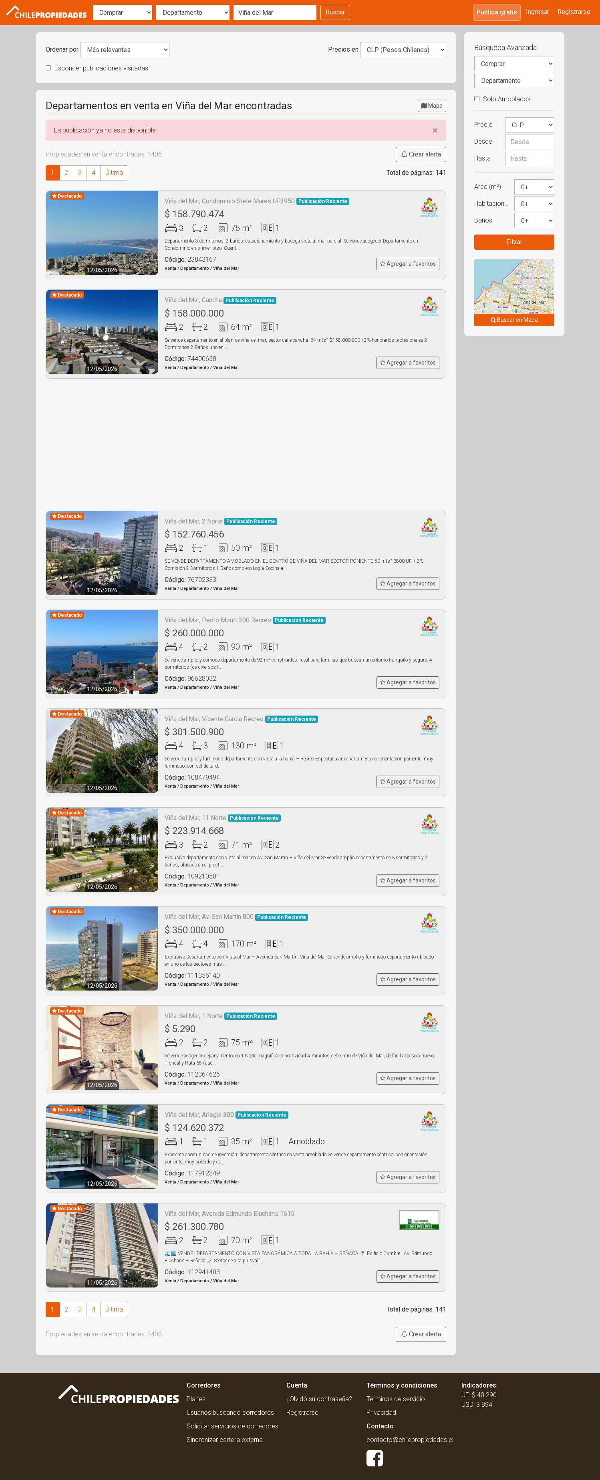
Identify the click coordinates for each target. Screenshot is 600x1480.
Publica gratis (497, 12)
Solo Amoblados (502, 99)
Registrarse (574, 12)
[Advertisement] (246, 445)
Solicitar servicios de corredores (232, 1426)
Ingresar (537, 12)
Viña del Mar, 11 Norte (223, 818)
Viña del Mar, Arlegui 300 (226, 1115)
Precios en (343, 49)
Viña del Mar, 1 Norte (221, 1016)
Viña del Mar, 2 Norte (221, 521)
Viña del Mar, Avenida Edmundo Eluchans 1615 (229, 1213)
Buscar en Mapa (514, 320)
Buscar (335, 12)
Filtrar (514, 242)
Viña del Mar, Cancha (220, 300)
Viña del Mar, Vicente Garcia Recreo (241, 719)
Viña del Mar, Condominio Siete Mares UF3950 (257, 201)
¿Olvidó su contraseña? (319, 1399)
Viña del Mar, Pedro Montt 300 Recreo (245, 620)
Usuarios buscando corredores (230, 1412)
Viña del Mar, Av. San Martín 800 (236, 916)
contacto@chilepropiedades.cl (409, 1440)
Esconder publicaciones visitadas (97, 68)
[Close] (435, 130)
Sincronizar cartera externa (225, 1440)
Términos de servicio (395, 1399)
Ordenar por (62, 49)
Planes (196, 1399)
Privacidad (381, 1412)
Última (114, 172)
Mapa (432, 105)
